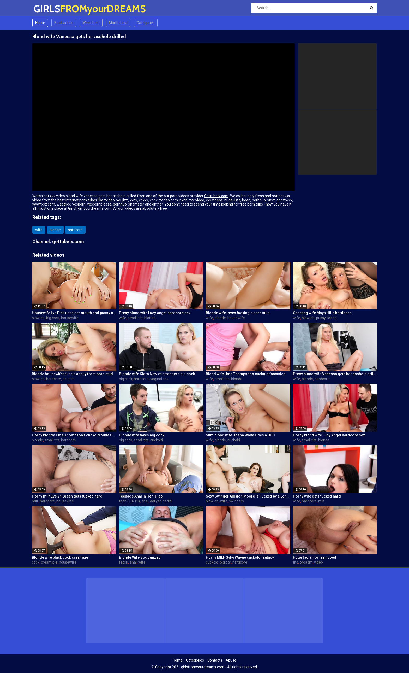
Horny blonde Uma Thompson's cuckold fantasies (74, 435)
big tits (225, 562)
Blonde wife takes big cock (141, 435)
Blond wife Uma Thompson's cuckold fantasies (245, 374)
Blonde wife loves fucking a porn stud (238, 313)
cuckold (156, 440)
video (318, 562)
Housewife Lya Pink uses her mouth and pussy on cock (74, 313)
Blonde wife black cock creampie (60, 557)
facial (123, 562)
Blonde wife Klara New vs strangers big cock (157, 374)
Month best (118, 23)
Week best (91, 23)
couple (68, 379)
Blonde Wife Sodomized (140, 557)
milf (35, 501)
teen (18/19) (129, 501)
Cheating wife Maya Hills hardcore (322, 313)
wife (39, 230)
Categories (146, 23)
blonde (55, 230)
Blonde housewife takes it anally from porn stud (72, 374)
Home (40, 23)
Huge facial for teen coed (314, 557)
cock (35, 562)
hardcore (75, 230)
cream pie (49, 562)
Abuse (231, 660)
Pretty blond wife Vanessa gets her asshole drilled (335, 374)
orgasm (306, 562)
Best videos (63, 23)
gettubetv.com (68, 241)
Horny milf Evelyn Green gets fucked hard (67, 496)
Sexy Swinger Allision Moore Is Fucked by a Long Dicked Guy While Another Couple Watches (248, 496)
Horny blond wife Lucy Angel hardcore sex (329, 435)
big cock (52, 318)
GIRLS (47, 9)
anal (144, 501)
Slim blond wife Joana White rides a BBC (240, 435)
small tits (135, 318)
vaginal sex (159, 379)
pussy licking (326, 318)
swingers (236, 501)
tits (295, 562)
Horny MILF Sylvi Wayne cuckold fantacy (240, 557)
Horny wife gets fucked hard (317, 496)
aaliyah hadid (161, 501)
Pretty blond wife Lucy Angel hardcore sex (154, 313)
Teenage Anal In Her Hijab (141, 496)
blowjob (38, 318)
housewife (70, 318)
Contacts (214, 660)
